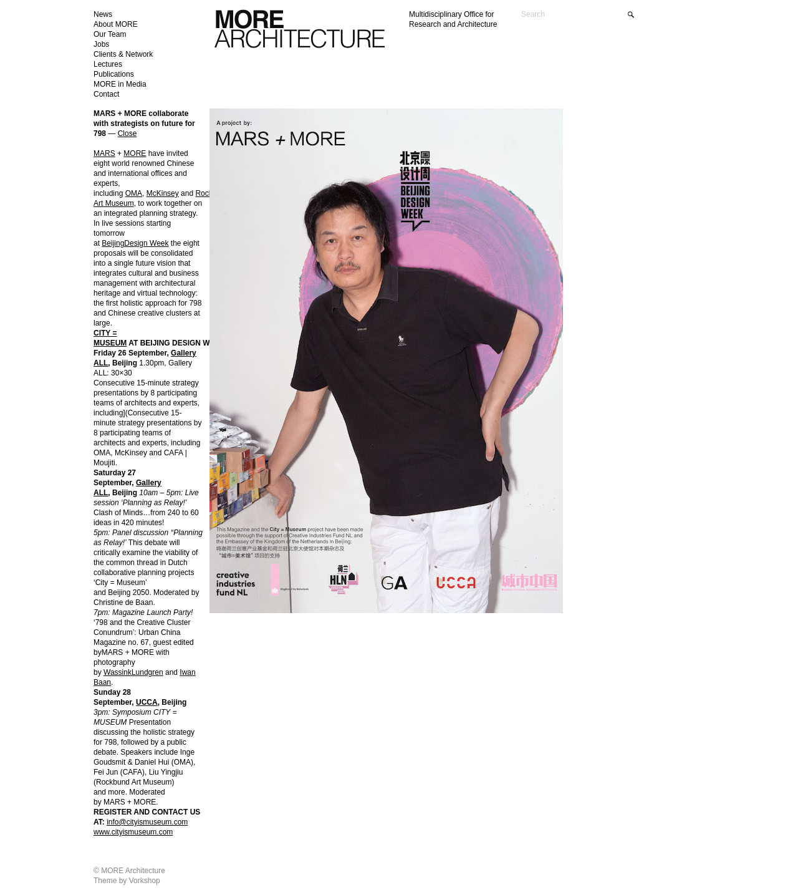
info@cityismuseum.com (147, 822)
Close (127, 133)
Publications (114, 74)
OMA (133, 193)
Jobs (101, 44)
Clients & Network (123, 54)
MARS (104, 153)
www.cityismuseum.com (133, 832)
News (103, 14)
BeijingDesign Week (135, 243)
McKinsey (163, 193)
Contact (106, 94)
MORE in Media (120, 84)
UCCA (147, 702)
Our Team (110, 34)
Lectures (108, 64)
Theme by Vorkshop (127, 880)
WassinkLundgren (133, 672)
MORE (134, 153)
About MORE (116, 24)
